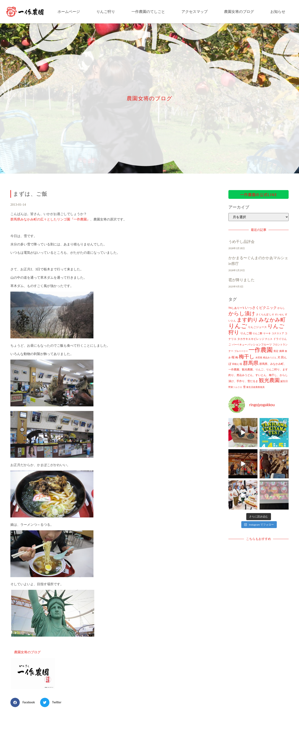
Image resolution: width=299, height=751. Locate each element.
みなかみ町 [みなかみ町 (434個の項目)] (272, 320)
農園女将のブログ (239, 11)
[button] (24, 702)
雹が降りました (241, 280)
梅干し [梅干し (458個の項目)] (247, 356)
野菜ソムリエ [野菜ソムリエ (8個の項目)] (235, 387)
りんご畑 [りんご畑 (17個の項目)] (246, 333)
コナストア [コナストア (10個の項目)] (278, 333)
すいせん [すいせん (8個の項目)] (279, 314)
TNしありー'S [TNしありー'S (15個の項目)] (236, 308)
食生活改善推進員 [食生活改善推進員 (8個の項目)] (255, 387)
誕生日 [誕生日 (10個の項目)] (284, 381)
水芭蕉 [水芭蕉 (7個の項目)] (258, 357)
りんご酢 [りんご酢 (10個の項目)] (257, 333)
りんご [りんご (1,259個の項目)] (237, 326)
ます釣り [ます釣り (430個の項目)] (247, 320)
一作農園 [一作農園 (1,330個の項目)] (261, 350)
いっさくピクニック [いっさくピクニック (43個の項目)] (261, 308)
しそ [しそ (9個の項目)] (271, 314)
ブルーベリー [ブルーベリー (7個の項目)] (241, 351)
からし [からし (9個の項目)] (281, 308)
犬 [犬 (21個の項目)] (278, 357)
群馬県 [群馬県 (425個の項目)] (251, 363)
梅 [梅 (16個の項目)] (236, 357)
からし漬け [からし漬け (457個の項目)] (241, 313)
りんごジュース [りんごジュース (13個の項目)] (257, 327)
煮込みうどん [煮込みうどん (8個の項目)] (270, 357)
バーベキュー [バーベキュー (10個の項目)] (239, 344)
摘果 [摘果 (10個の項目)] (281, 351)
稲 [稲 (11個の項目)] (241, 363)
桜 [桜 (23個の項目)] (233, 357)
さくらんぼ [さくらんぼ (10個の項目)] (262, 314)
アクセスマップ (194, 11)
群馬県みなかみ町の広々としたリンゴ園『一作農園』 (50, 219)
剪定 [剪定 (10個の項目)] (275, 351)
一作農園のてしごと (148, 11)
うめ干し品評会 (241, 241)
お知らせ (277, 11)
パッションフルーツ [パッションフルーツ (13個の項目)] (260, 344)
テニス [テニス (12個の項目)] (268, 338)
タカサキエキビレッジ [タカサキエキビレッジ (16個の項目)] (250, 339)
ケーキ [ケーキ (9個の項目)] (267, 333)
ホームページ (69, 11)
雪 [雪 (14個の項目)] (244, 386)
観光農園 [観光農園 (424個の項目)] (269, 380)
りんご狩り (105, 11)
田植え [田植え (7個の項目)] (235, 364)
